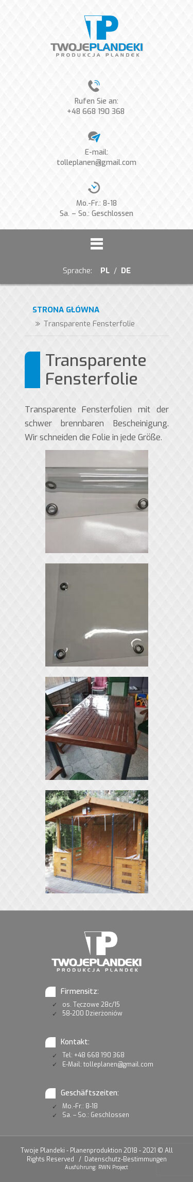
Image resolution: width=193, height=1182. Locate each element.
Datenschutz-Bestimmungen (125, 1159)
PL (104, 270)
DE (126, 270)
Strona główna (65, 310)
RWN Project (113, 1167)
